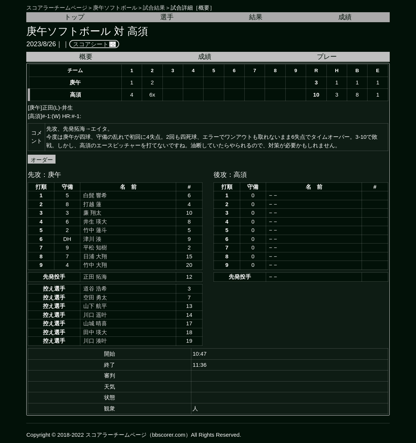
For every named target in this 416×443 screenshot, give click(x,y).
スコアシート (90, 44)
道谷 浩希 (95, 288)
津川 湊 (92, 239)
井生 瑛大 (95, 221)
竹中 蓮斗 (95, 230)
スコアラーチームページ (56, 7)
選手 (167, 17)
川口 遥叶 (95, 315)
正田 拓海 (95, 276)
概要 (86, 56)
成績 (345, 17)
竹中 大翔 (95, 265)
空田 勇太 (95, 297)
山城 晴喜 (95, 323)
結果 (255, 17)
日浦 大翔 (95, 256)
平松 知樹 (95, 247)
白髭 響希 (95, 195)
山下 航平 (95, 306)
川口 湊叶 (95, 341)
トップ (74, 17)
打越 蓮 (92, 204)
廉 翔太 (92, 212)
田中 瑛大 (95, 332)
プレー (327, 56)
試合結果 (154, 7)
